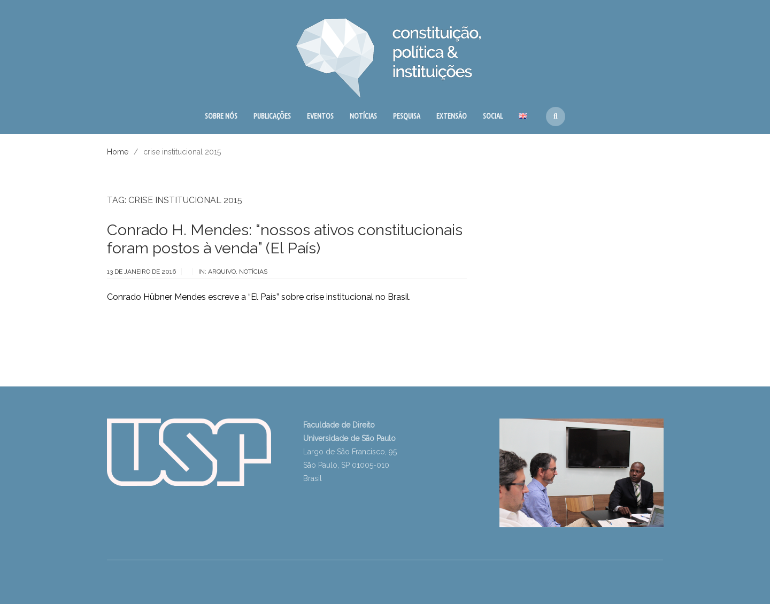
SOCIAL (493, 116)
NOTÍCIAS (363, 116)
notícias (253, 271)
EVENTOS (320, 116)
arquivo (222, 271)
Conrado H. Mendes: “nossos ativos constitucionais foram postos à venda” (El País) (285, 239)
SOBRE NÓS (221, 116)
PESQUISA (406, 116)
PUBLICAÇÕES (272, 116)
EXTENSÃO (451, 116)
